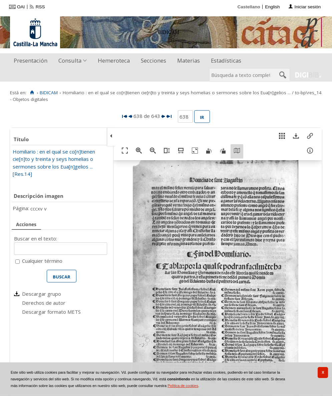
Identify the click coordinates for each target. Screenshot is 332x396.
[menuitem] (32, 60)
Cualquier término (42, 260)
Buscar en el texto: (35, 238)
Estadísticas (226, 60)
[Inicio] (32, 92)
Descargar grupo (41, 293)
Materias (188, 60)
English (272, 6)
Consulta (69, 60)
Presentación (30, 60)
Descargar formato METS (51, 311)
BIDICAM (49, 93)
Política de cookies (183, 386)
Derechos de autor (43, 302)
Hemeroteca (114, 60)
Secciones (153, 60)
